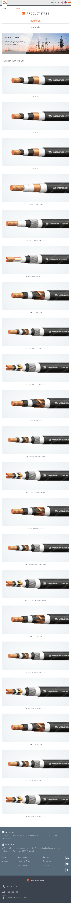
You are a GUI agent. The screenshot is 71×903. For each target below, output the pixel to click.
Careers (46, 857)
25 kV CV (35, 133)
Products (5, 865)
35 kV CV (35, 169)
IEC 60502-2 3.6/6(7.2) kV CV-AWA (35, 349)
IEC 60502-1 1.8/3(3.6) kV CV (36, 205)
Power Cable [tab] (35, 20)
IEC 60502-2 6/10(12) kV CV (35, 421)
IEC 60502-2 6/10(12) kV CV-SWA (35, 493)
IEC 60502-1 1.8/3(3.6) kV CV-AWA (35, 241)
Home (4, 8)
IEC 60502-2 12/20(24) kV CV (36, 637)
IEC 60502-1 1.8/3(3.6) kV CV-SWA (35, 277)
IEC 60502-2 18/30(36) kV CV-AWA (35, 781)
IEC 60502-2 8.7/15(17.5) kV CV (35, 529)
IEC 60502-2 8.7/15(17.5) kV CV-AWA (35, 565)
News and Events (24, 861)
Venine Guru (22, 865)
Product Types (14, 8)
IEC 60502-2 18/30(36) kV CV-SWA (35, 817)
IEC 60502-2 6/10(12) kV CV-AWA (35, 457)
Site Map (46, 865)
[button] (35, 61)
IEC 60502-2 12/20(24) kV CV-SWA (35, 709)
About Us (5, 861)
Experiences (22, 857)
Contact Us (47, 861)
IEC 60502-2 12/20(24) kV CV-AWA (35, 673)
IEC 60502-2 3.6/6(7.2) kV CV (36, 313)
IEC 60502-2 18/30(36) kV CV (36, 745)
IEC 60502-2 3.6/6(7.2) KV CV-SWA (35, 385)
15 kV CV (35, 97)
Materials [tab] (35, 27)
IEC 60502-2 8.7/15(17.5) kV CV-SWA (35, 601)
